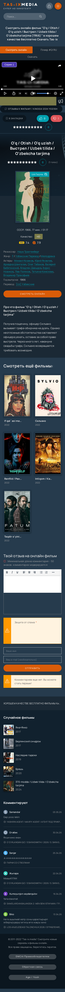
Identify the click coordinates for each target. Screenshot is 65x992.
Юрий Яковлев (43, 260)
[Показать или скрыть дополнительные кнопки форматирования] (41, 572)
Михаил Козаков (23, 260)
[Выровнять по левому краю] (24, 572)
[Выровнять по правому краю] (34, 572)
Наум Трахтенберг (28, 251)
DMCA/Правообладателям (32, 956)
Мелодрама (48, 256)
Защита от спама (25, 622)
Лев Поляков (23, 271)
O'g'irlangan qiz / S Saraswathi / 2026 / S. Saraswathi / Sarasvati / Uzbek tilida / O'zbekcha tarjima (33, 842)
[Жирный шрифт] (7, 572)
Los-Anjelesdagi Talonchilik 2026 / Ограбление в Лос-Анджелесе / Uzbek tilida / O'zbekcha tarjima (33, 927)
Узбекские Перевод (27, 256)
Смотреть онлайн (32, 293)
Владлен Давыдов (31, 268)
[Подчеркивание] (17, 572)
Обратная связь (32, 966)
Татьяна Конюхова (42, 271)
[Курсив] (12, 572)
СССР (20, 229)
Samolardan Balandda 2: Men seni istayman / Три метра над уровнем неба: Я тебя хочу (33, 903)
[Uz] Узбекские (25, 284)
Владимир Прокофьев (16, 275)
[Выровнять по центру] (29, 572)
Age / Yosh (32, 977)
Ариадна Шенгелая (14, 264)
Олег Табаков (36, 264)
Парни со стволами (17, 862)
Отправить (32, 668)
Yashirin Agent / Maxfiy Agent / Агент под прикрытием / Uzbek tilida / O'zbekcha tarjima (33, 821)
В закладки (14, 118)
